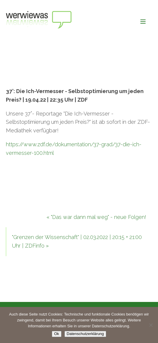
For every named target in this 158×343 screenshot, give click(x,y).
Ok (56, 333)
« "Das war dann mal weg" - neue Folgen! (96, 217)
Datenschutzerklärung (85, 333)
